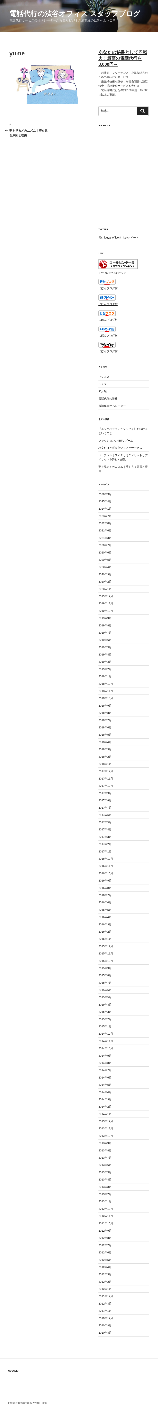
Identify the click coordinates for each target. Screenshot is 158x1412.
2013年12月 (105, 1121)
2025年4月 (105, 501)
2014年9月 (105, 1055)
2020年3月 (105, 574)
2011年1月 (105, 1310)
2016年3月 (105, 924)
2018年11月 (105, 691)
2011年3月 (105, 1303)
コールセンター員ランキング (112, 272)
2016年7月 (105, 895)
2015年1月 (105, 1026)
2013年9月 (105, 1143)
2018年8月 (105, 712)
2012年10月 (105, 1223)
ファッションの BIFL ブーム (115, 440)
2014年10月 (105, 1048)
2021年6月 (105, 530)
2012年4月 (105, 1267)
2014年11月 (105, 1041)
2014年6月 (105, 1077)
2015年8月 (105, 975)
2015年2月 (105, 1019)
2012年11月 (105, 1216)
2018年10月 (105, 698)
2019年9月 (105, 618)
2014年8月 (105, 1062)
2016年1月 (105, 938)
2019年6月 (105, 639)
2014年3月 (105, 1099)
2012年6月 (105, 1252)
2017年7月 (105, 807)
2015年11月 (105, 953)
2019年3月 (105, 661)
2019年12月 (105, 596)
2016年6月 (105, 902)
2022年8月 (105, 523)
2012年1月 (105, 1288)
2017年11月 (105, 778)
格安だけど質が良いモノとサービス (120, 447)
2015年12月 (105, 946)
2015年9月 (105, 968)
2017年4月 (105, 829)
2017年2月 (105, 844)
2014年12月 (105, 1033)
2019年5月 (105, 647)
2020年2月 (105, 581)
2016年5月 (105, 909)
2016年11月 (105, 865)
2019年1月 (105, 676)
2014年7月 (105, 1070)
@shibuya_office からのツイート (118, 237)
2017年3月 (105, 836)
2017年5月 (105, 822)
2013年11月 (105, 1128)
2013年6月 (105, 1164)
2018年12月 (105, 683)
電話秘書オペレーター (112, 405)
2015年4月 (105, 1004)
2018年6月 (105, 727)
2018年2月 (105, 756)
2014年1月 (105, 1114)
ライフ (102, 384)
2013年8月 (105, 1150)
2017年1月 (105, 851)
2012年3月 (105, 1274)
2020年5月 (105, 559)
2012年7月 (105, 1245)
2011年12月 (105, 1296)
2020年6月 (105, 552)
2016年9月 (105, 880)
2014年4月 (105, 1092)
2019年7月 (105, 632)
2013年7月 (105, 1157)
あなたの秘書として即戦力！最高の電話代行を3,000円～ (122, 58)
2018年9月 (105, 705)
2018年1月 (105, 763)
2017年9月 (105, 793)
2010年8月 (105, 1332)
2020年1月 (105, 589)
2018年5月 (105, 734)
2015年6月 (105, 990)
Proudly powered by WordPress (27, 1402)
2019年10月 (105, 610)
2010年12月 (105, 1318)
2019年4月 (105, 654)
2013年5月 (105, 1172)
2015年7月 (105, 982)
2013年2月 (105, 1194)
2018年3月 (105, 749)
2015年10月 (105, 960)
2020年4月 (105, 567)
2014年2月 (105, 1106)
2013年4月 (105, 1179)
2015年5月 (105, 997)
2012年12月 (105, 1208)
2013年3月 (105, 1186)
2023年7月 (105, 516)
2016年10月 (105, 873)
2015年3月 (105, 1011)
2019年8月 (105, 625)
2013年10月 (105, 1135)
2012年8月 (105, 1237)
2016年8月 (105, 888)
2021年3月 (105, 537)
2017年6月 (105, 815)
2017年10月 (105, 785)
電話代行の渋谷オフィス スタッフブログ (74, 14)
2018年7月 (105, 720)
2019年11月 (105, 603)
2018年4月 (105, 742)
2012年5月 (105, 1259)
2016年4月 (105, 917)
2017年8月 (105, 800)
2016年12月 (105, 858)
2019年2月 (105, 669)
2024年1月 (105, 508)
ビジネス (103, 376)
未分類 (102, 391)
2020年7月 (105, 545)
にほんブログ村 (108, 288)
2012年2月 (105, 1281)
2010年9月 (105, 1325)
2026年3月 (105, 494)
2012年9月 (105, 1230)
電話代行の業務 (108, 398)
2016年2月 (105, 931)
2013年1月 (105, 1201)
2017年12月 (105, 771)
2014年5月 (105, 1084)
